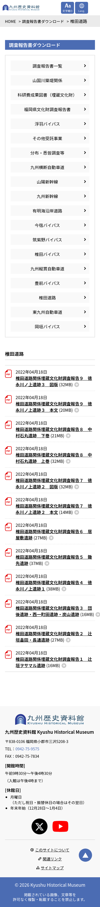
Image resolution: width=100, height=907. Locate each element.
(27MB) (54, 534)
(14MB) (54, 509)
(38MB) (54, 585)
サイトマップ (52, 867)
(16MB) (55, 611)
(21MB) (54, 432)
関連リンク (52, 858)
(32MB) (54, 381)
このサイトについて (52, 850)
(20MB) (54, 406)
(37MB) (54, 560)
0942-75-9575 (27, 748)
